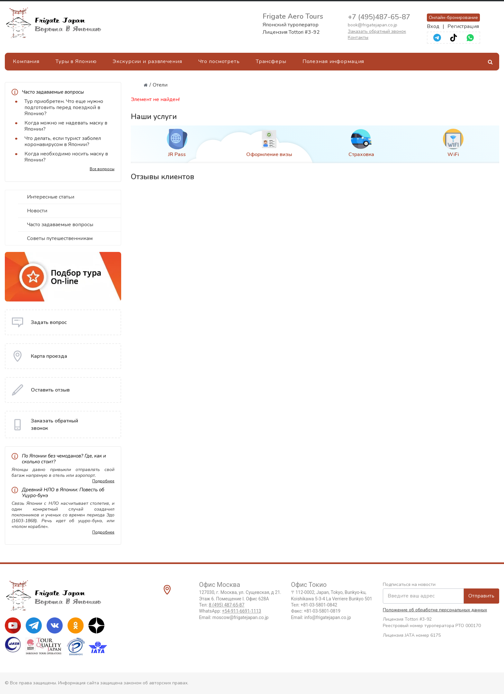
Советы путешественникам (60, 238)
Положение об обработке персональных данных (435, 610)
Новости (37, 210)
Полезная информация (333, 61)
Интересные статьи (50, 196)
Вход (433, 26)
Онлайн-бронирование (453, 17)
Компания (26, 61)
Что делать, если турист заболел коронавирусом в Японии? (62, 141)
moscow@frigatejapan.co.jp (240, 617)
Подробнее (103, 481)
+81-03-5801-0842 (319, 604)
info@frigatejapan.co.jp (327, 617)
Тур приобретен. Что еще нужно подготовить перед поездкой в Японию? (63, 107)
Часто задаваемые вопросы (60, 224)
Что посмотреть (219, 61)
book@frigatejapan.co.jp (372, 25)
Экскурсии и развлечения (147, 61)
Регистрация (463, 26)
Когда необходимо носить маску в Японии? (66, 156)
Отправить (481, 595)
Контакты (358, 37)
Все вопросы (102, 168)
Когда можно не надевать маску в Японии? (65, 126)
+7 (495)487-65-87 (379, 17)
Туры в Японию (76, 61)
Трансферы (271, 61)
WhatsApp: (230, 611)
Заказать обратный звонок (377, 31)
